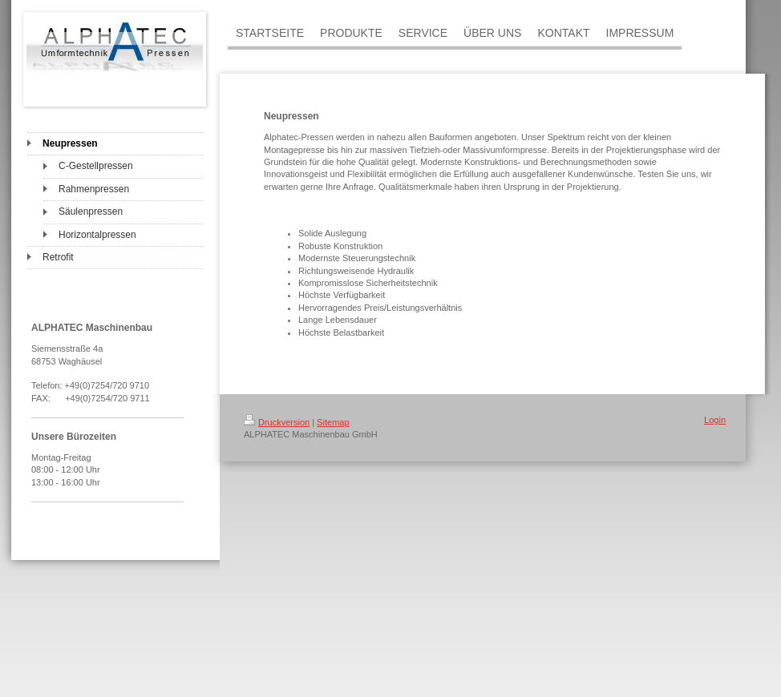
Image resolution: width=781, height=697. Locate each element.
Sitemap (333, 422)
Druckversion (277, 422)
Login (715, 420)
